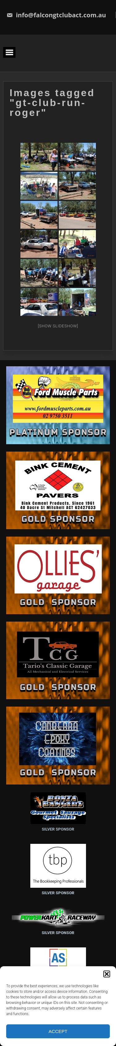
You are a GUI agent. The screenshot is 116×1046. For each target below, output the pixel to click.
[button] (107, 974)
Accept (58, 1031)
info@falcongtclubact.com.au (56, 15)
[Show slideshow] (58, 325)
